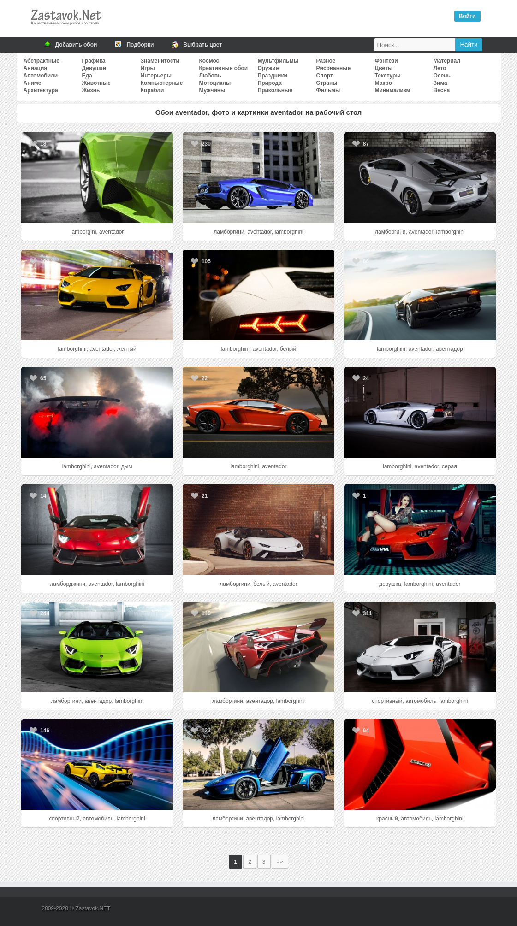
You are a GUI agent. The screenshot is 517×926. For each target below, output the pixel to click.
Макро (383, 83)
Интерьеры (156, 75)
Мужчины (212, 90)
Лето (440, 68)
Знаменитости (160, 61)
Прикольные (275, 90)
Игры (148, 68)
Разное (326, 61)
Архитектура (41, 90)
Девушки (94, 68)
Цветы (384, 68)
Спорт (324, 75)
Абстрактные (41, 61)
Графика (94, 61)
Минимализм (392, 90)
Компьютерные (162, 83)
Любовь (210, 75)
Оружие (268, 68)
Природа (270, 83)
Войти (467, 16)
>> (280, 862)
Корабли (152, 90)
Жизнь (91, 90)
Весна (442, 90)
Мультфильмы (278, 61)
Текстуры (388, 75)
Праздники (272, 75)
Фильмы (328, 90)
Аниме (33, 83)
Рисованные (333, 68)
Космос (209, 61)
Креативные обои (223, 68)
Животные (96, 83)
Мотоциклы (215, 83)
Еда (87, 75)
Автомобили (41, 75)
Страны (327, 83)
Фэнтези (386, 61)
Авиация (36, 68)
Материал (447, 61)
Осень (442, 75)
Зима (440, 83)
